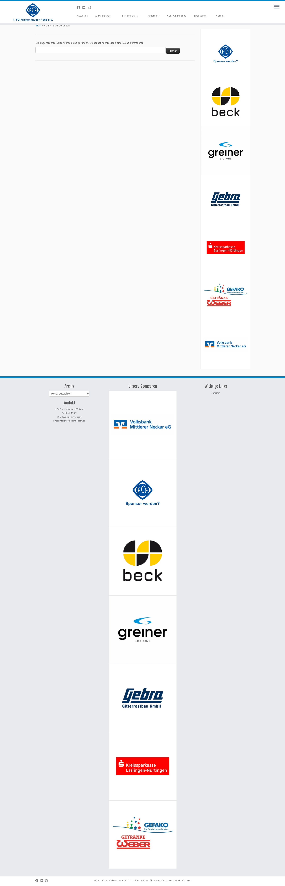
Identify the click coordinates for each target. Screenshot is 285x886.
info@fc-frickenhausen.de (72, 420)
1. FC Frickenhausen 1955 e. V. (118, 880)
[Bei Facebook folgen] (79, 7)
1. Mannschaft (104, 15)
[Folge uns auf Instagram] (90, 7)
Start (38, 25)
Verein (221, 15)
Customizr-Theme (181, 880)
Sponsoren (201, 15)
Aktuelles (82, 15)
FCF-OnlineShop (176, 15)
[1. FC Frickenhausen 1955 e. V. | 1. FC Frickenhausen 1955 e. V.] (33, 12)
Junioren (153, 15)
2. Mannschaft (130, 15)
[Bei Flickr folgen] (85, 7)
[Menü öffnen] (277, 7)
